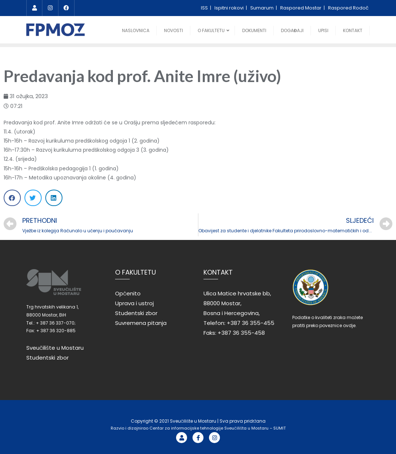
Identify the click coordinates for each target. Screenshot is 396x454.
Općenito (128, 293)
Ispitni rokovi (229, 7)
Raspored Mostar (301, 7)
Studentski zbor (47, 357)
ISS (205, 7)
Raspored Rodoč (348, 7)
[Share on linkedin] (53, 198)
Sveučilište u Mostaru (55, 348)
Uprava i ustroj (134, 303)
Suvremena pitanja (141, 323)
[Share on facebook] (12, 198)
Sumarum (262, 7)
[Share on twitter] (33, 198)
